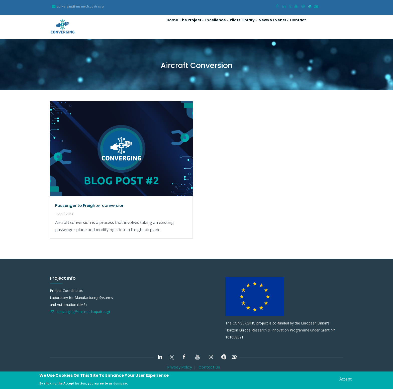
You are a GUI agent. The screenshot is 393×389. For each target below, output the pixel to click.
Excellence (203, 25)
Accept (345, 379)
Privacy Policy (179, 367)
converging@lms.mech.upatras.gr (80, 311)
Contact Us (209, 367)
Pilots (224, 25)
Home (153, 25)
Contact (296, 25)
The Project (175, 25)
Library (241, 25)
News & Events (268, 25)
